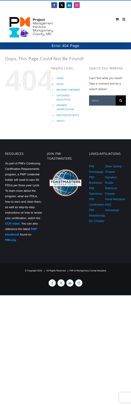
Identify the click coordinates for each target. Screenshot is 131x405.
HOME (60, 78)
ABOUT (60, 120)
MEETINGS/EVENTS (67, 115)
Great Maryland (115, 199)
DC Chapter (96, 221)
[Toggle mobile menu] (124, 19)
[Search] (121, 100)
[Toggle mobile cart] (117, 19)
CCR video (12, 223)
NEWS (60, 84)
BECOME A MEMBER (68, 89)
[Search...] (102, 100)
